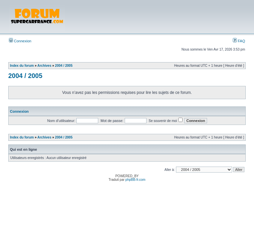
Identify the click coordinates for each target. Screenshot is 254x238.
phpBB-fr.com (135, 179)
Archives (44, 65)
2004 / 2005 (63, 65)
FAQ (239, 41)
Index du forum (22, 65)
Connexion (20, 41)
